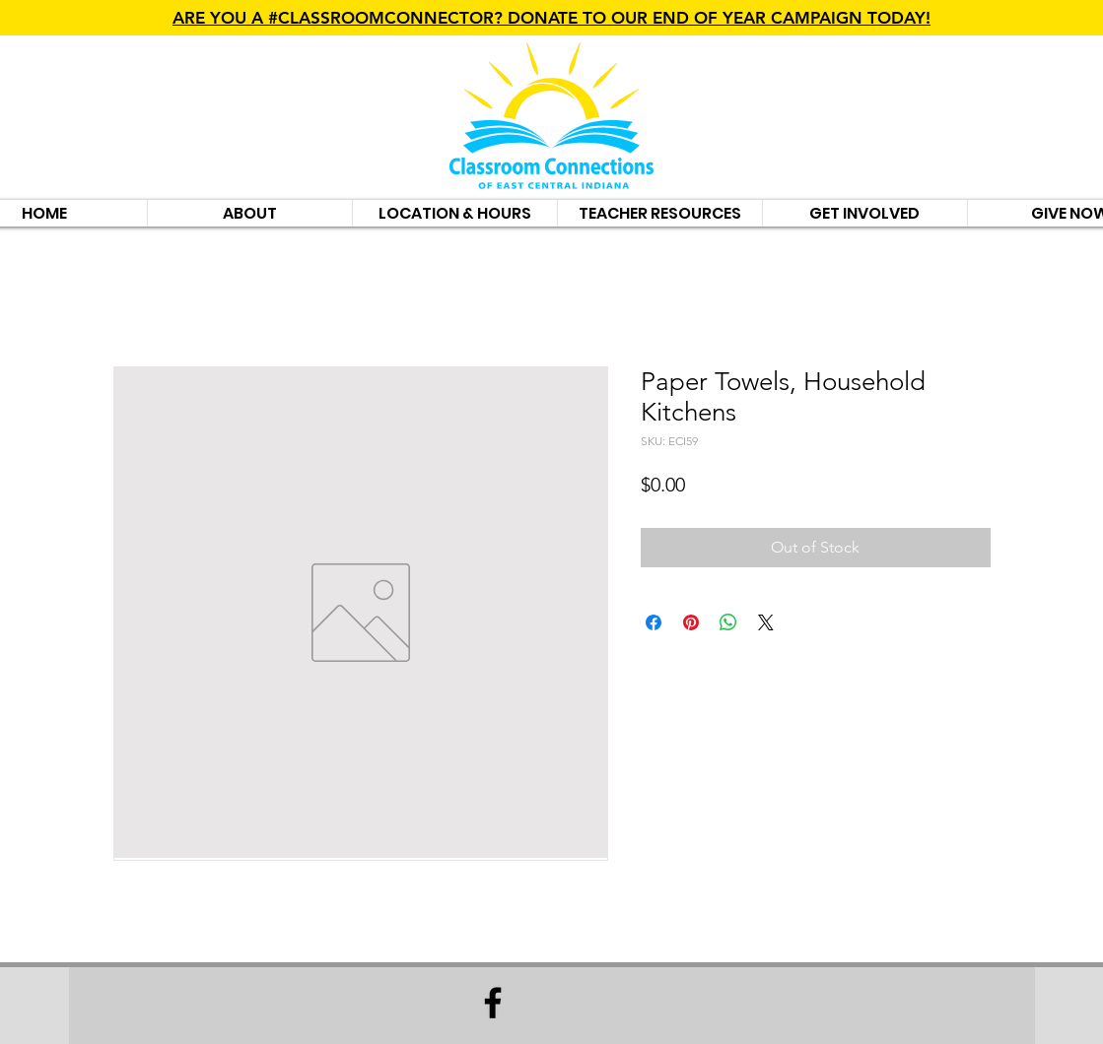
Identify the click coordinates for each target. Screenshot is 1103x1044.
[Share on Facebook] (653, 622)
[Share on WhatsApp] (728, 622)
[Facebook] (493, 1002)
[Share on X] (766, 622)
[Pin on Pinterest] (691, 622)
